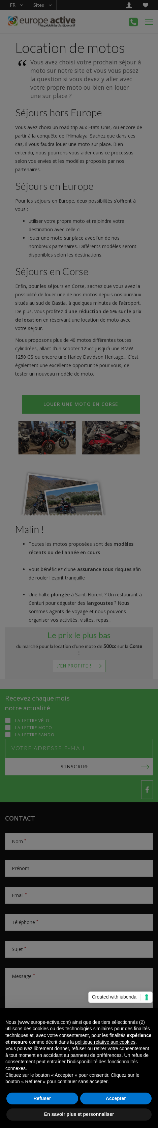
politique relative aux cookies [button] (105, 1042)
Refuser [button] (42, 1098)
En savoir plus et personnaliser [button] (79, 1114)
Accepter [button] (116, 1098)
